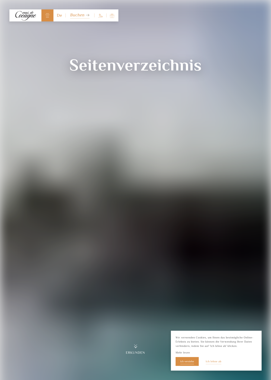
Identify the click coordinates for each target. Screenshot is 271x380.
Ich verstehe (187, 361)
